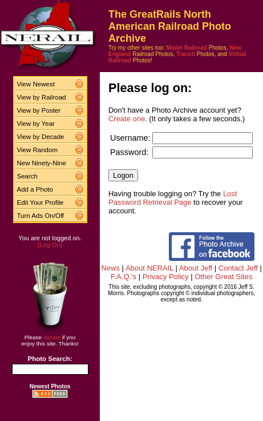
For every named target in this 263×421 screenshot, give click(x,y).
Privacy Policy (166, 276)
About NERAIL (149, 268)
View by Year (36, 123)
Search (27, 176)
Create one (126, 118)
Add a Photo (35, 189)
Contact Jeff (238, 268)
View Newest (36, 84)
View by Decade (40, 136)
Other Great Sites (223, 276)
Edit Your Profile (40, 202)
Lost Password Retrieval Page (172, 197)
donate (51, 337)
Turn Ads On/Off (40, 215)
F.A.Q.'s (123, 276)
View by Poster (39, 110)
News (110, 268)
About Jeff (195, 268)
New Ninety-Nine (41, 163)
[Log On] (50, 244)
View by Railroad (41, 97)
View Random (37, 149)
